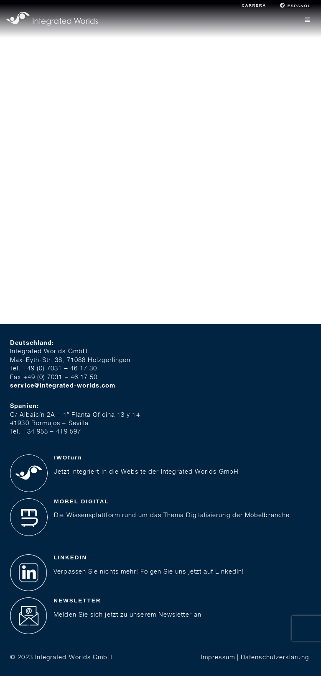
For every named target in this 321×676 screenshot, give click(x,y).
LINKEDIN (70, 557)
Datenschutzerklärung (275, 657)
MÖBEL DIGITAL (81, 501)
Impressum (218, 657)
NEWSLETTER (77, 600)
